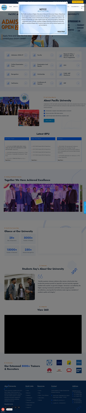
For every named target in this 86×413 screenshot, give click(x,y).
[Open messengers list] (3, 409)
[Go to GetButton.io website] (3, 411)
